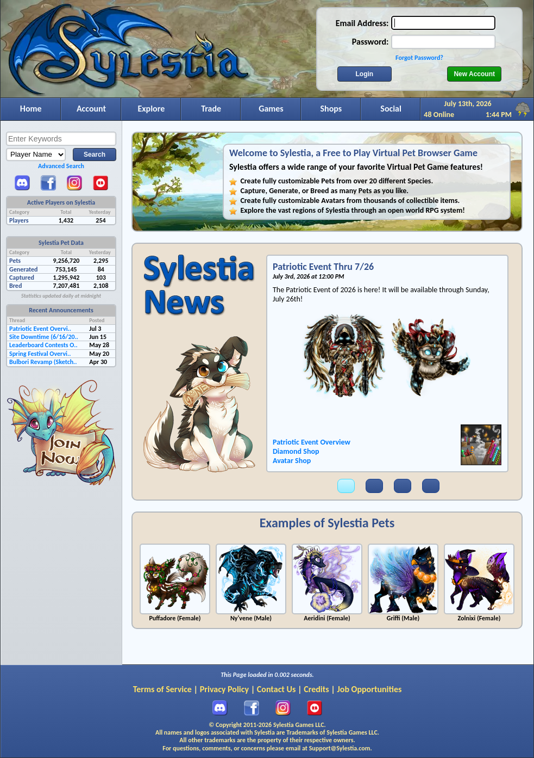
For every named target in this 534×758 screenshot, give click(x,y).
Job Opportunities (369, 689)
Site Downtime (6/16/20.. (43, 337)
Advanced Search (61, 166)
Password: (370, 41)
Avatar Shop (292, 460)
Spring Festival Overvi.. (40, 354)
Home (31, 108)
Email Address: (362, 23)
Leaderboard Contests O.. (43, 345)
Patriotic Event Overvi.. (40, 328)
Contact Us (276, 689)
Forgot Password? (419, 57)
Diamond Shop (296, 451)
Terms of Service (162, 689)
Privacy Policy (224, 689)
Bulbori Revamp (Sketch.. (43, 362)
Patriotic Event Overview (311, 442)
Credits (316, 689)
